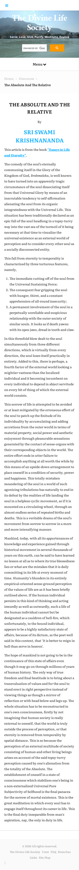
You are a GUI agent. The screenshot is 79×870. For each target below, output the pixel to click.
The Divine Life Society (39, 24)
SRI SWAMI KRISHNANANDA (40, 136)
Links (33, 857)
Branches (64, 852)
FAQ (53, 852)
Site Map (44, 857)
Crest (45, 852)
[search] (34, 48)
